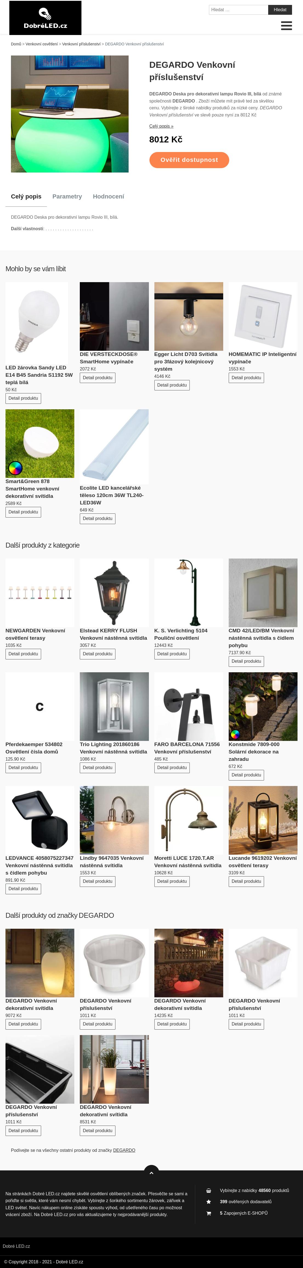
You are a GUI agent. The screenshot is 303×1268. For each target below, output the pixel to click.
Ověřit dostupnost (189, 159)
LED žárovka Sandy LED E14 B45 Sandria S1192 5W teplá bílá (39, 375)
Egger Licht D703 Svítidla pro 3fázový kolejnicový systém (185, 361)
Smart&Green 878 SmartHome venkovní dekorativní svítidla (32, 488)
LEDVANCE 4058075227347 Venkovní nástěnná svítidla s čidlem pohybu (39, 865)
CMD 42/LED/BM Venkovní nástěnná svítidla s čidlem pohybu (261, 638)
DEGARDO (96, 915)
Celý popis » (161, 126)
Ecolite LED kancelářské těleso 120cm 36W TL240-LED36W (112, 495)
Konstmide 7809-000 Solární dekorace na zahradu (254, 751)
